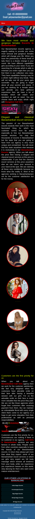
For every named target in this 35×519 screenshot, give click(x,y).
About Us (6, 505)
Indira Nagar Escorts (17, 485)
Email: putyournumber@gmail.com (17, 17)
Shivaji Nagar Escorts (17, 497)
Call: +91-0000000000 (17, 14)
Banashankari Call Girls (12, 384)
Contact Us (25, 505)
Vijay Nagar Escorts (17, 493)
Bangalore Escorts (23, 518)
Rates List (19, 505)
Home (1, 505)
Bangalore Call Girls (14, 102)
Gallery (12, 505)
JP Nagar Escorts (17, 501)
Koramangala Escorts (17, 489)
